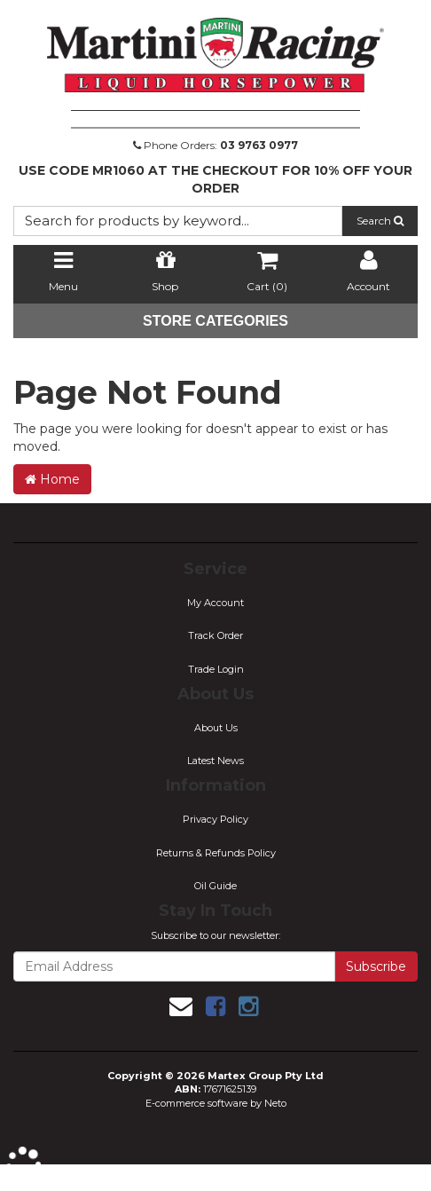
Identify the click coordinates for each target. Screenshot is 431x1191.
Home (52, 479)
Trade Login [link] (216, 669)
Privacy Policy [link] (215, 819)
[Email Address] (174, 966)
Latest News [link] (215, 760)
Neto (275, 1103)
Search (380, 220)
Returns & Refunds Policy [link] (216, 853)
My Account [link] (215, 602)
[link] (215, 1006)
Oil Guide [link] (215, 885)
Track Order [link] (215, 635)
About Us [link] (216, 728)
